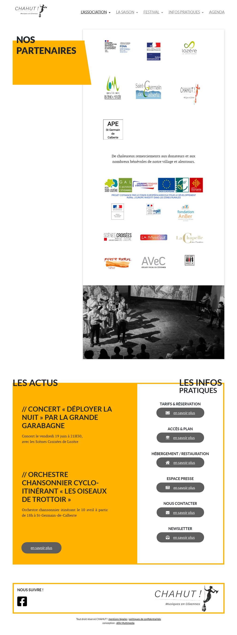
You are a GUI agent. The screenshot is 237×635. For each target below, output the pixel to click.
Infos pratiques (184, 12)
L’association (94, 12)
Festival (151, 12)
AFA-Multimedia (125, 623)
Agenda (217, 12)
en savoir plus (42, 548)
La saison (125, 12)
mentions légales (117, 619)
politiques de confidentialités (145, 619)
